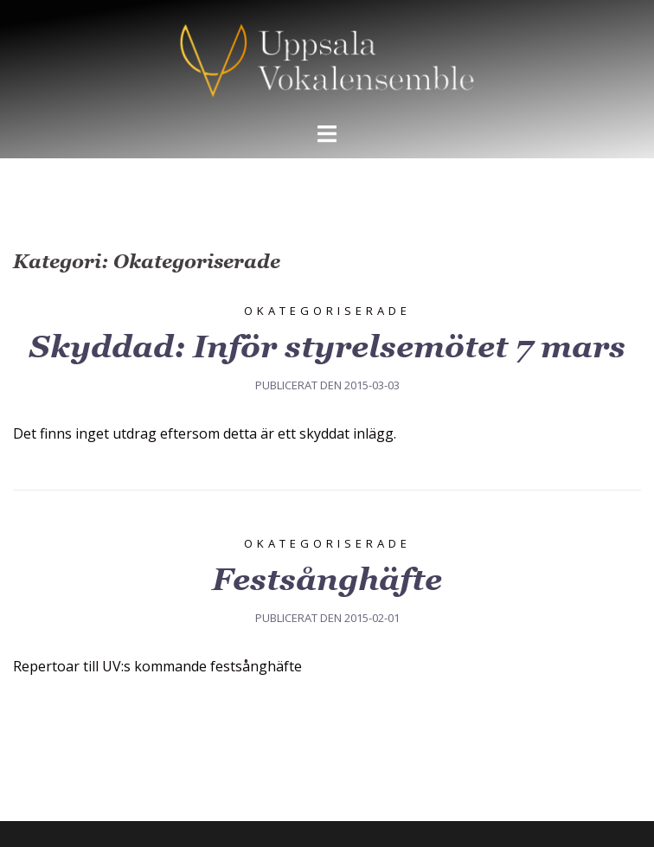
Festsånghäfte (327, 579)
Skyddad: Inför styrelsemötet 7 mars (327, 346)
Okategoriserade (327, 310)
